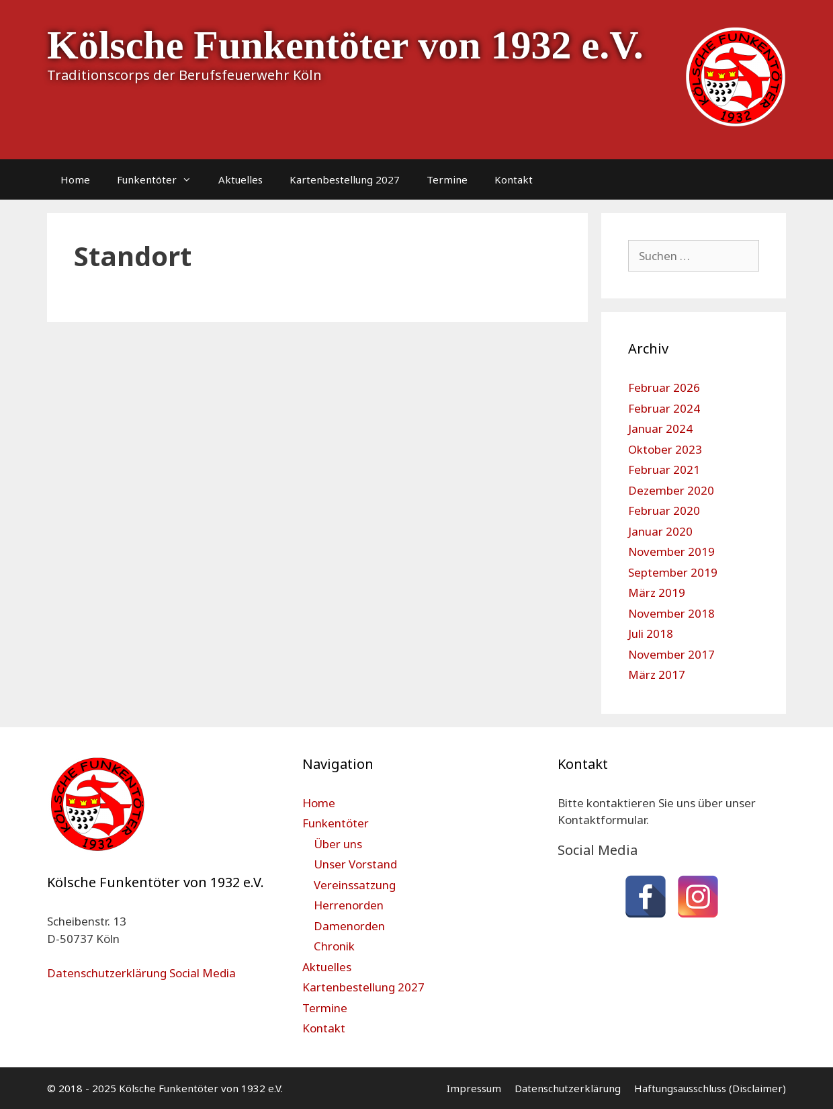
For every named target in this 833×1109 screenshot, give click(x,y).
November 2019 (671, 551)
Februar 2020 (664, 510)
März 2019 (656, 592)
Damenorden (349, 926)
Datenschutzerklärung (568, 1088)
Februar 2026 (664, 387)
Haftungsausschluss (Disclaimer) (710, 1088)
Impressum (474, 1088)
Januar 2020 (660, 531)
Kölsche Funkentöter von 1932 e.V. (345, 45)
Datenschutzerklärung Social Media (141, 973)
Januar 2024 (660, 428)
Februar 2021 (664, 469)
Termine (447, 179)
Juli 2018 (650, 633)
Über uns (338, 844)
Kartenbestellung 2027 (345, 179)
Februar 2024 (664, 408)
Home (75, 179)
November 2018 (671, 613)
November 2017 (671, 654)
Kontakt (513, 179)
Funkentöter (161, 179)
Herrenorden (349, 905)
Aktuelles (240, 179)
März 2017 (656, 674)
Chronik (334, 946)
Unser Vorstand (355, 864)
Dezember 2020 (671, 490)
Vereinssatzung (355, 885)
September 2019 (672, 572)
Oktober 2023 (665, 449)
